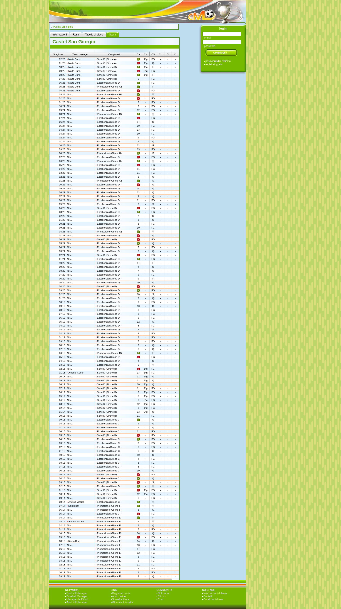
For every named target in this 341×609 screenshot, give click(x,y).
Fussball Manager (77, 596)
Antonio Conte (76, 372)
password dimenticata (218, 61)
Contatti (208, 596)
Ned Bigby (73, 506)
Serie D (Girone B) (107, 67)
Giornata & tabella (122, 602)
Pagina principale (63, 26)
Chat (160, 599)
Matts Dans (74, 59)
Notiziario (163, 593)
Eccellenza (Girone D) (108, 82)
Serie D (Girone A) (107, 59)
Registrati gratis (121, 593)
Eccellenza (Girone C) (108, 419)
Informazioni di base (215, 593)
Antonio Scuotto (76, 521)
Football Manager (77, 593)
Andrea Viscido (76, 502)
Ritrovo (162, 596)
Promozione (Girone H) (109, 94)
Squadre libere (120, 599)
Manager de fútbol (77, 599)
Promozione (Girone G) (109, 86)
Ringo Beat (74, 541)
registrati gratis (214, 64)
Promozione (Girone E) (109, 517)
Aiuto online (119, 596)
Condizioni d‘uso (213, 599)
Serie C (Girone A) (107, 63)
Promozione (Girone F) (109, 506)
